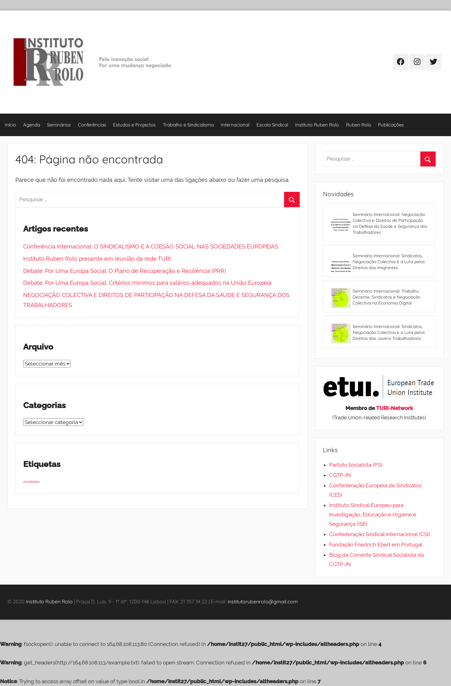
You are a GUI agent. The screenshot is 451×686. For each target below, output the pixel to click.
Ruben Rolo (358, 125)
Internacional (235, 125)
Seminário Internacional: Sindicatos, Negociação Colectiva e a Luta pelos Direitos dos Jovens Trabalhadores (389, 332)
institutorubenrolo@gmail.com (263, 601)
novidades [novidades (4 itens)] (31, 482)
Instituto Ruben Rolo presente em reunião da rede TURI (97, 258)
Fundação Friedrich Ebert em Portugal (375, 544)
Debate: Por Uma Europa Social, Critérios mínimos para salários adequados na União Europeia (147, 282)
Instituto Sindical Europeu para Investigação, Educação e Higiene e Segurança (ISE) (372, 514)
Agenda (31, 125)
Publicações (391, 125)
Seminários (59, 125)
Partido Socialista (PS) (355, 465)
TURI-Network (394, 408)
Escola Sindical (272, 125)
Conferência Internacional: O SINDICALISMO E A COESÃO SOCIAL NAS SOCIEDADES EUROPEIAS (150, 246)
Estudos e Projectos (134, 125)
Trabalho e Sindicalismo (188, 125)
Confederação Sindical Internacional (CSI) (379, 534)
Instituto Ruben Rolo (317, 125)
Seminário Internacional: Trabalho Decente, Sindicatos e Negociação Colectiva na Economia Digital (386, 296)
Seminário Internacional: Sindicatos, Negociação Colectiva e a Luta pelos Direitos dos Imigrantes (389, 261)
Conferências (92, 125)
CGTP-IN (340, 475)
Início (10, 125)
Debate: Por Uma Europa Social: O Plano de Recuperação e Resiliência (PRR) (124, 271)
